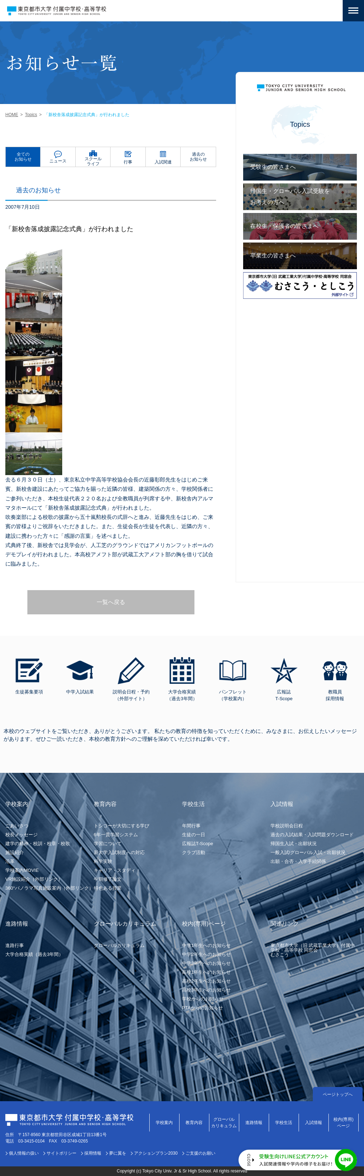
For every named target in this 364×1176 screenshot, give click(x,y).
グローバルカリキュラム (119, 945)
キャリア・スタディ (114, 870)
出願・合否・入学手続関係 (298, 861)
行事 (128, 162)
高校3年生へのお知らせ (206, 990)
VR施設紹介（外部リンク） (34, 879)
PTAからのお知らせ (202, 1007)
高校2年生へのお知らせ (206, 981)
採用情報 (92, 1153)
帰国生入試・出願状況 (294, 843)
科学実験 (103, 861)
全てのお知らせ (23, 157)
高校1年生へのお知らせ (206, 972)
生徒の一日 (193, 834)
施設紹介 (14, 852)
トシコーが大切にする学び (121, 825)
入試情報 (313, 1122)
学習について (108, 843)
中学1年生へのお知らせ (206, 945)
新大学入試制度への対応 (119, 852)
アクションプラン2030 (156, 1153)
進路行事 (14, 945)
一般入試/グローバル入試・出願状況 (308, 852)
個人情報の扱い (24, 1153)
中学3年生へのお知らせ (206, 963)
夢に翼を (117, 1153)
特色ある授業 (108, 888)
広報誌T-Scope (197, 843)
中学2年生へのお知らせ (206, 954)
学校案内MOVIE (22, 870)
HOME (11, 114)
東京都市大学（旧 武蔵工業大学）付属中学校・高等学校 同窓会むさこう (313, 950)
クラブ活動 (193, 852)
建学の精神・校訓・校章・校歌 (37, 843)
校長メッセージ (21, 834)
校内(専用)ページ (343, 1122)
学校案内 (164, 1122)
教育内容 (194, 1122)
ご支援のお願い (200, 1153)
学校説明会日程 (287, 825)
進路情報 (253, 1122)
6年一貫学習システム (116, 834)
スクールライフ (93, 161)
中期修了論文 (108, 879)
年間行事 (191, 825)
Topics (31, 114)
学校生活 (283, 1122)
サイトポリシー (61, 1153)
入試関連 (163, 162)
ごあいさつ (16, 825)
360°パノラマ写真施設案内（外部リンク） (49, 888)
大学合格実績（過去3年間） (34, 954)
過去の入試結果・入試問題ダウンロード (312, 834)
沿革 (10, 861)
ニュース (57, 160)
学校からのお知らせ (203, 998)
